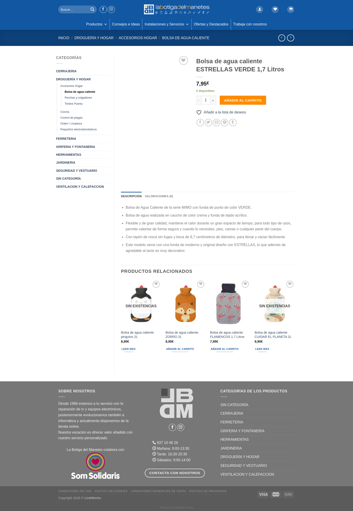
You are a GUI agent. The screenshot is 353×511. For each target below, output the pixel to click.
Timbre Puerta (73, 103)
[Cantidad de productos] (205, 100)
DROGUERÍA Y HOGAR (94, 38)
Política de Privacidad (208, 491)
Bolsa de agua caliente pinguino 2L (137, 335)
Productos (96, 24)
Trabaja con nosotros (250, 24)
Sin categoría (68, 178)
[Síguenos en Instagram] (111, 9)
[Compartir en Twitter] (208, 122)
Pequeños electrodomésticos (78, 129)
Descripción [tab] (131, 196)
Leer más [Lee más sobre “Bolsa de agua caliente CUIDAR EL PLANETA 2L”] (262, 349)
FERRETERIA (66, 138)
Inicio (63, 38)
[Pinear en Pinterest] (224, 122)
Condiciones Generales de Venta (158, 491)
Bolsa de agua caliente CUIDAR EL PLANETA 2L (273, 335)
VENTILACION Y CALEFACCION (80, 186)
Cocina (64, 111)
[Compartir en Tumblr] (233, 122)
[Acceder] (259, 9)
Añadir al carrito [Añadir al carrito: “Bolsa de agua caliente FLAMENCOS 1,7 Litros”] (225, 349)
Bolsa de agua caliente (185, 38)
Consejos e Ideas (126, 24)
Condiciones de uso (75, 491)
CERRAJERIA (66, 71)
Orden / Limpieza (71, 123)
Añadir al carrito (243, 100)
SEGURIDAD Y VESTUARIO (76, 170)
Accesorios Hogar (138, 38)
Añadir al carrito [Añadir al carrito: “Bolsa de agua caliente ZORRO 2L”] (180, 349)
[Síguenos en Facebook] (103, 9)
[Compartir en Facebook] (200, 122)
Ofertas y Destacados (211, 24)
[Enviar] (92, 9)
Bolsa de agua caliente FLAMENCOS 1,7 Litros (227, 335)
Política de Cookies (111, 491)
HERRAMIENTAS (68, 154)
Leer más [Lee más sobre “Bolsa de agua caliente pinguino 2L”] (129, 349)
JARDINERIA (65, 162)
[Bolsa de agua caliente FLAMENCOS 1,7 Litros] (230, 304)
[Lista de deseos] (275, 9)
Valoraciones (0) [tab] (159, 196)
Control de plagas (71, 117)
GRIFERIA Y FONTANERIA (75, 147)
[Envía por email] (216, 122)
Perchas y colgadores (78, 97)
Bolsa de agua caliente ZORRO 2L (181, 335)
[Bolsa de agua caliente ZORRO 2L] (185, 304)
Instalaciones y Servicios (167, 24)
